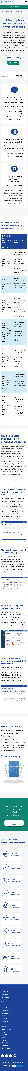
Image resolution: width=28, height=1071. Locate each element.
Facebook (10, 1055)
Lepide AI (4, 1018)
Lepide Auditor (6, 1007)
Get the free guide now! (10, 756)
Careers (4, 1037)
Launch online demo (13, 57)
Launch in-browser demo (14, 823)
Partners (4, 1034)
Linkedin (2, 1055)
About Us (4, 1040)
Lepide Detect (6, 1010)
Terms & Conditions (7, 1048)
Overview (5, 1005)
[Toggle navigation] (26, 2)
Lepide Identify (6, 1015)
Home (2, 11)
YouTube (14, 1055)
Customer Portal (6, 1029)
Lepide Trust (5, 1013)
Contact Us (5, 1042)
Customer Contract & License (10, 1051)
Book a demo (14, 6)
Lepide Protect (6, 1021)
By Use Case (5, 997)
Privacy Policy (6, 1045)
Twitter (6, 1055)
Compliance (9, 11)
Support (4, 1032)
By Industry (5, 994)
